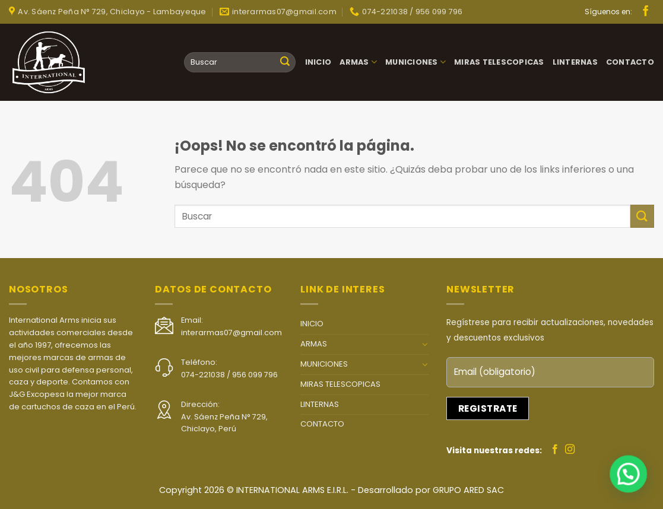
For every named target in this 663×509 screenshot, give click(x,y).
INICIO (318, 62)
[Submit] (285, 62)
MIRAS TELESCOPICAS (499, 62)
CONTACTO (630, 62)
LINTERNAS (575, 62)
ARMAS (358, 62)
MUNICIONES (415, 62)
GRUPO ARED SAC (468, 490)
